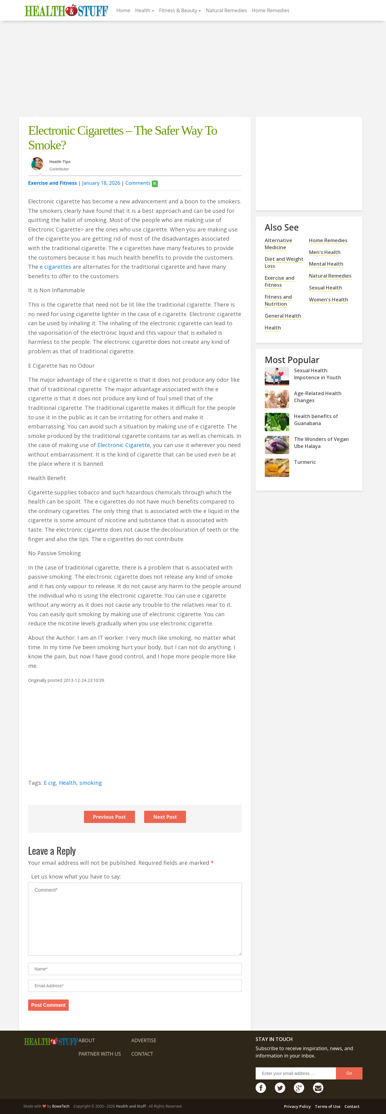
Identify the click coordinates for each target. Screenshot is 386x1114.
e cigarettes (55, 266)
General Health (283, 315)
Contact (142, 1053)
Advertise (143, 1040)
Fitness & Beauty (178, 10)
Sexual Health (325, 287)
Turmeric (305, 462)
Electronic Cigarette (123, 445)
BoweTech (61, 1106)
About (86, 1040)
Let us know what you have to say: (76, 876)
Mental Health (326, 263)
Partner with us (99, 1053)
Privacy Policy (297, 1106)
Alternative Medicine (278, 244)
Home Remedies (270, 10)
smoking (90, 782)
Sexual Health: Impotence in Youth (317, 374)
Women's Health (328, 299)
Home (123, 10)
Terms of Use (327, 1106)
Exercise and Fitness (52, 183)
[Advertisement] (193, 69)
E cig (50, 782)
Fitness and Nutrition (278, 300)
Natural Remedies (226, 10)
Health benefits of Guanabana (316, 420)
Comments (142, 183)
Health (142, 10)
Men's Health (324, 252)
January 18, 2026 (101, 183)
